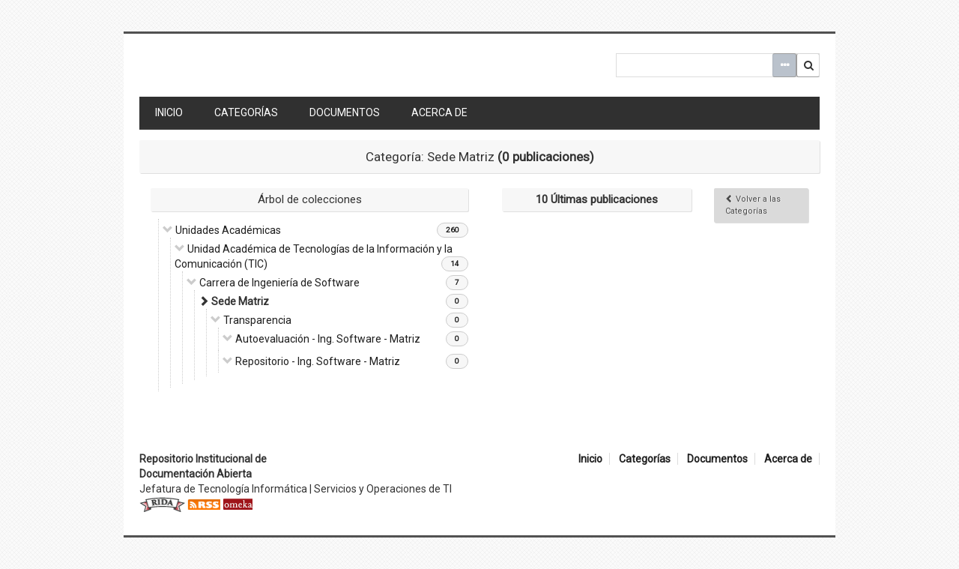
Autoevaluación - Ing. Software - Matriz (327, 339)
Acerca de (439, 112)
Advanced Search (784, 65)
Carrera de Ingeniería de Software (279, 283)
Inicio (169, 112)
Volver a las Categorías (753, 205)
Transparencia (257, 320)
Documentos (344, 112)
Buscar (808, 65)
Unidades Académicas (228, 230)
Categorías (246, 112)
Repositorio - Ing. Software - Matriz (317, 361)
